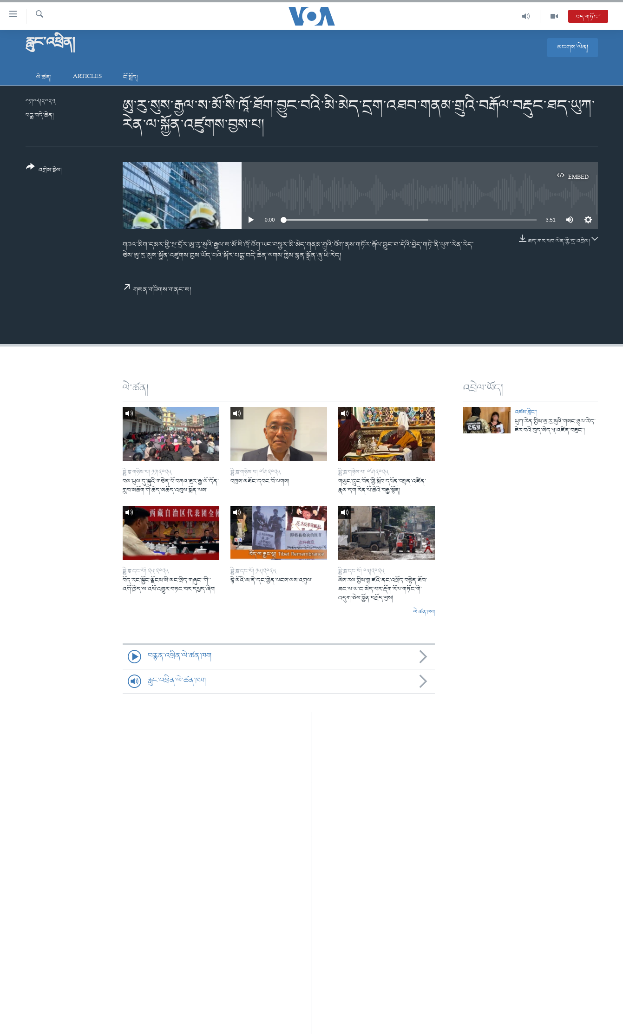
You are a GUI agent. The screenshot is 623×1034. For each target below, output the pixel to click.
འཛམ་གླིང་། (526, 412)
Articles (87, 77)
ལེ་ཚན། (44, 77)
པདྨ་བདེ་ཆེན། (40, 115)
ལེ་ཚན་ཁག (424, 612)
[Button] (44, 171)
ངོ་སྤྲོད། (130, 77)
